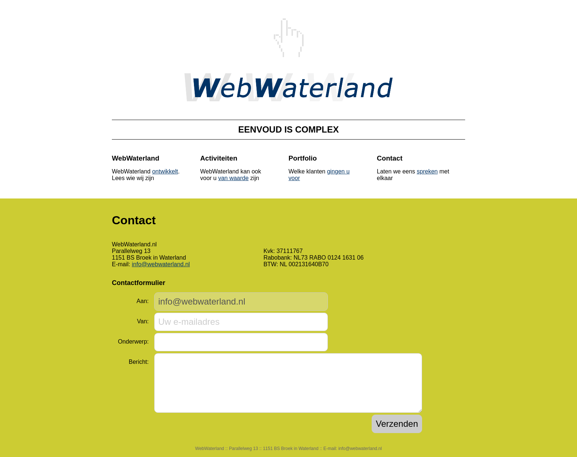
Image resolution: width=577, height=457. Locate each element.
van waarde (233, 178)
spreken (427, 171)
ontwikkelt (165, 171)
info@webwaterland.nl (161, 264)
